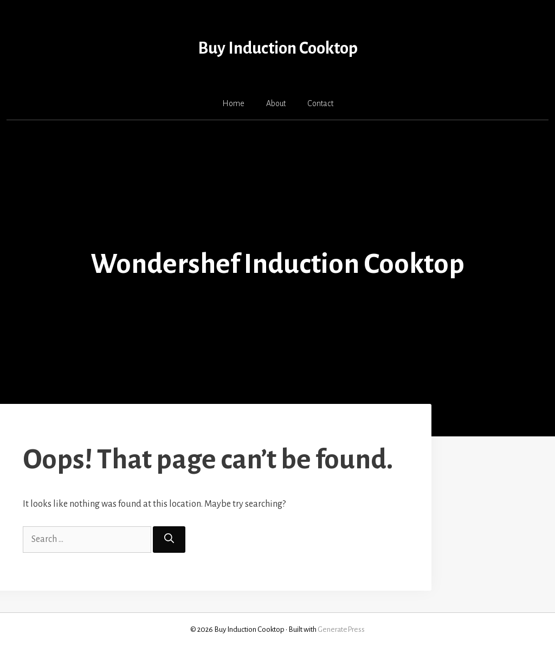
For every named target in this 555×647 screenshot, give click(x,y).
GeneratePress (341, 629)
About (276, 103)
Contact (320, 103)
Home (233, 103)
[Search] (169, 539)
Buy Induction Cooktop (278, 48)
